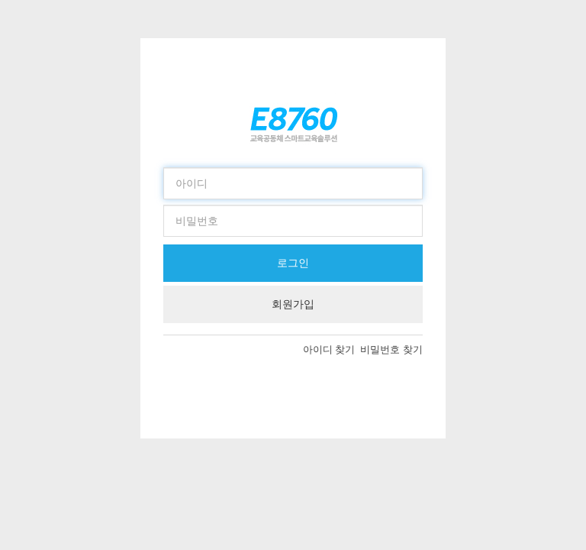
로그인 (293, 263)
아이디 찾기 (332, 349)
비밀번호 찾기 (391, 349)
